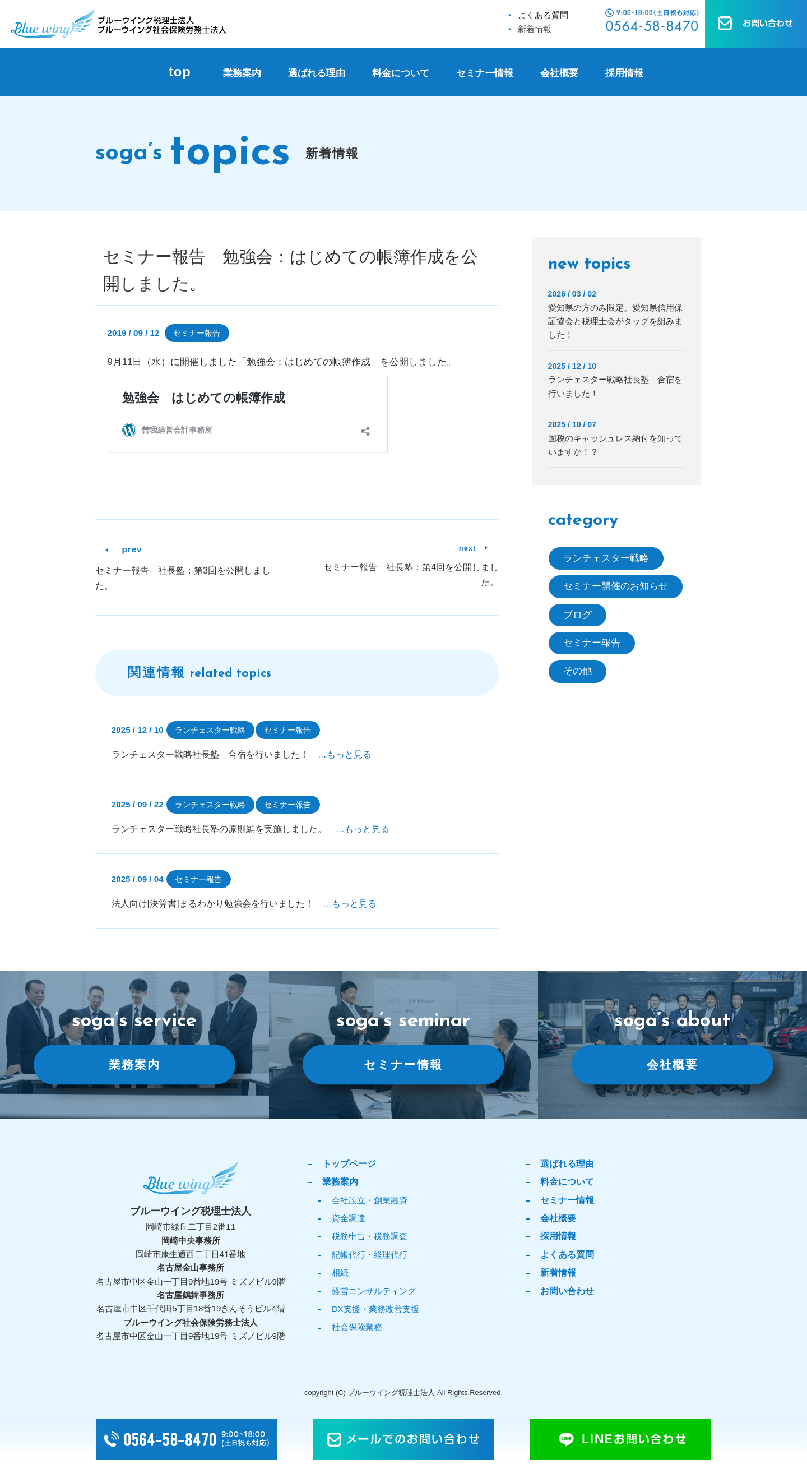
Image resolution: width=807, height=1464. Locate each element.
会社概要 (559, 73)
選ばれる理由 (316, 73)
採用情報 (624, 73)
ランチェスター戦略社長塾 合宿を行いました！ (242, 754)
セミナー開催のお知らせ (615, 586)
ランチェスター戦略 (210, 730)
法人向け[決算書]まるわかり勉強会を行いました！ (244, 903)
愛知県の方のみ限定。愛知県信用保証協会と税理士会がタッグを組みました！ (615, 321)
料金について (400, 73)
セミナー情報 (484, 73)
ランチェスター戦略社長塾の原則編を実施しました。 (250, 829)
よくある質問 (543, 15)
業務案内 (242, 73)
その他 (577, 671)
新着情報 (534, 29)
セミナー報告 (196, 333)
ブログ (577, 614)
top (180, 71)
